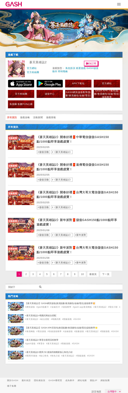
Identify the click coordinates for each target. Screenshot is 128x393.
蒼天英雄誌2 (38, 62)
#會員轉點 (30, 331)
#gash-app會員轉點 (83, 307)
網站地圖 (82, 380)
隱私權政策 (39, 380)
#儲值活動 (43, 152)
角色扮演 (70, 68)
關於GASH (12, 380)
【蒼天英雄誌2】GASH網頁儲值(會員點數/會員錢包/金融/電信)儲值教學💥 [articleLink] (60, 303)
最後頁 (93, 274)
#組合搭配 (45, 319)
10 (82, 274)
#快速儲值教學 (55, 331)
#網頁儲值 (30, 307)
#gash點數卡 (43, 307)
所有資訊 (12, 117)
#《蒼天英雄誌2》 (62, 152)
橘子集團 (11, 386)
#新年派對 (80, 235)
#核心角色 (44, 356)
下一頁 (105, 274)
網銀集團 (105, 380)
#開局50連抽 (31, 356)
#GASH (77, 319)
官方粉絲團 (33, 72)
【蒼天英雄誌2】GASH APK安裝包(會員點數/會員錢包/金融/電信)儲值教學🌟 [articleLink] (61, 327)
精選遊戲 (81, 68)
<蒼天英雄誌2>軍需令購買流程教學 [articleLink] (41, 340)
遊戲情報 (51, 117)
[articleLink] (21, 142)
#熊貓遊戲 (67, 319)
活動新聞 (38, 117)
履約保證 (26, 380)
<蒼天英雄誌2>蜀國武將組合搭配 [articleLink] (40, 315)
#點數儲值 (79, 331)
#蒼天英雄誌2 (100, 307)
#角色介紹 (55, 356)
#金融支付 (55, 307)
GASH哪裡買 (55, 380)
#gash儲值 (30, 343)
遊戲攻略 (25, 117)
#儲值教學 (67, 307)
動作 (54, 71)
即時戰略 (63, 71)
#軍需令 (41, 343)
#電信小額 (113, 307)
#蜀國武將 (56, 319)
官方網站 (32, 68)
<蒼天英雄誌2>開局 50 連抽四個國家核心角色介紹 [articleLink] (48, 352)
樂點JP (93, 380)
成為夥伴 (69, 380)
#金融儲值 (68, 331)
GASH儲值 (92, 68)
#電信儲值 (41, 331)
